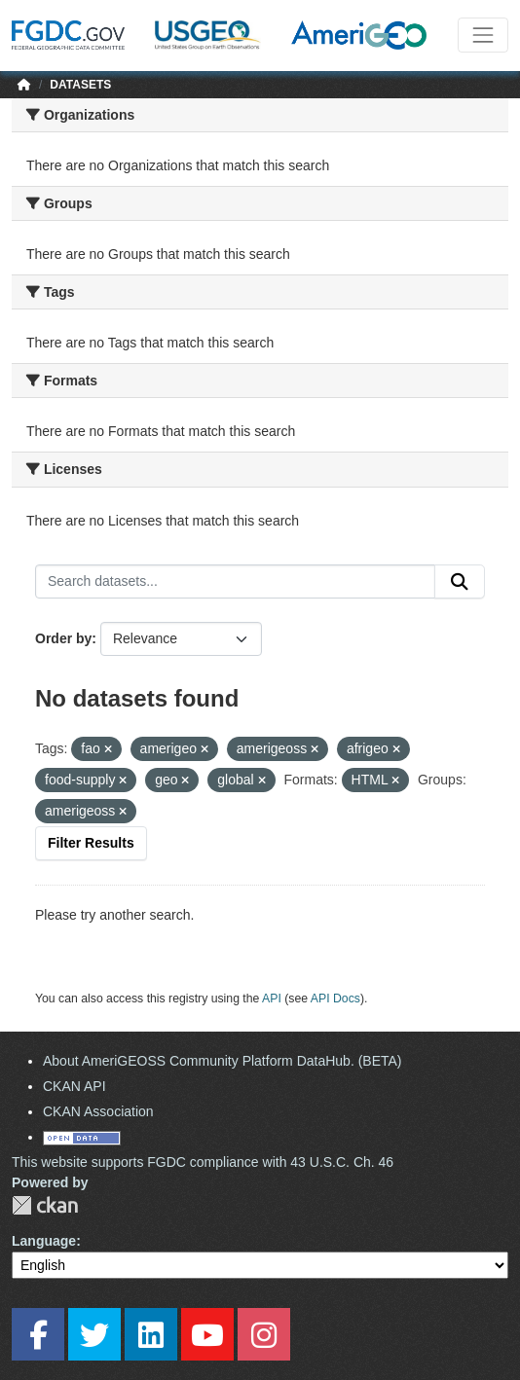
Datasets (80, 84)
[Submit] (459, 581)
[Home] (24, 84)
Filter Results (91, 843)
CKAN (45, 1205)
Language (44, 1241)
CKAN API (74, 1086)
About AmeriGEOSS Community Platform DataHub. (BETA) (222, 1061)
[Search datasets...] (235, 581)
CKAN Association (98, 1111)
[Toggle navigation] (483, 35)
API (271, 998)
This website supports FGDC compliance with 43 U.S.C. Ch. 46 (202, 1162)
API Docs (335, 998)
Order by (63, 638)
